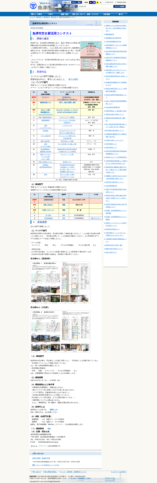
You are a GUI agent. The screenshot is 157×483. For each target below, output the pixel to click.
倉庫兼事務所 (45, 120)
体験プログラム (96, 218)
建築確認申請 (110, 34)
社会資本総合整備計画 (113, 107)
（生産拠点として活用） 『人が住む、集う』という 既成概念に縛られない (67, 169)
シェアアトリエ (67, 125)
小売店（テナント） (48, 210)
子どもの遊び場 (45, 136)
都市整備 (46, 17)
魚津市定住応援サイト (113, 229)
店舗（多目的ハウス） (46, 162)
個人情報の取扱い (50, 472)
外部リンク (54, 409)
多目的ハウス (67, 162)
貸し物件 (48, 215)
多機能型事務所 (48, 200)
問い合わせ (37, 472)
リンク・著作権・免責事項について (73, 472)
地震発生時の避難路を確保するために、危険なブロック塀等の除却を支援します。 (116, 169)
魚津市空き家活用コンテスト (115, 182)
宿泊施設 (45, 130)
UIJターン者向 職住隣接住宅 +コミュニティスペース (46, 112)
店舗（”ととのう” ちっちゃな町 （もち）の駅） (45, 157)
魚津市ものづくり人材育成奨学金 (116, 157)
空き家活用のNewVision (67, 165)
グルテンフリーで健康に (67, 117)
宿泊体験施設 (48, 218)
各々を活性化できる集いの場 (67, 144)
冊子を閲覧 (73, 79)
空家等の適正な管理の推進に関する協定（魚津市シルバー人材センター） (116, 198)
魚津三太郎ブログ (111, 252)
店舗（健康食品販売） (46, 117)
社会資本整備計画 (111, 186)
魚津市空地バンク (111, 147)
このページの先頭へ (119, 472)
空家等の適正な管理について (115, 114)
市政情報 (38, 17)
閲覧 (63, 200)
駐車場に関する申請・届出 (114, 245)
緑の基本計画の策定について (115, 130)
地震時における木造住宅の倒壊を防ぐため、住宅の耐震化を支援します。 (116, 28)
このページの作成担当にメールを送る (47, 465)
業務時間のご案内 (84, 478)
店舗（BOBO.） (48, 205)
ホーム (31, 17)
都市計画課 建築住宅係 (41, 458)
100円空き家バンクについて (114, 140)
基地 (45, 174)
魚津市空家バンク (111, 144)
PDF (49, 429)
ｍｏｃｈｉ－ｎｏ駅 (67, 154)
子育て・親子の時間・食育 (67, 102)
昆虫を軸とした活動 (67, 141)
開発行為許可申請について (114, 249)
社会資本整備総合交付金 (113, 41)
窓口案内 (73, 478)
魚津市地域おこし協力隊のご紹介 (116, 111)
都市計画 (53, 17)
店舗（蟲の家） (45, 141)
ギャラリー (45, 97)
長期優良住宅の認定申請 (113, 38)
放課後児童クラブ (45, 102)
